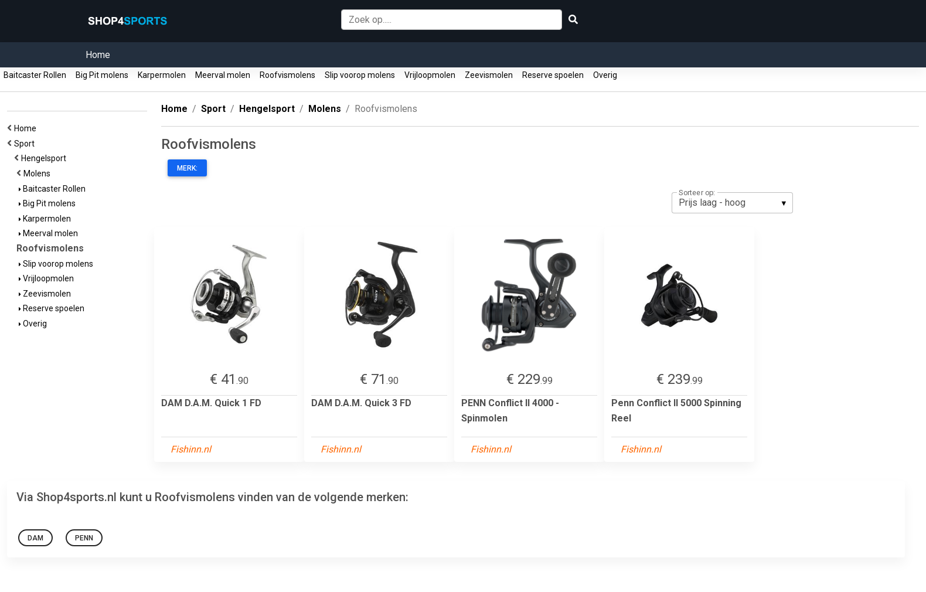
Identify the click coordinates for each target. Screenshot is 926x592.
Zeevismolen (488, 75)
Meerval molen (223, 75)
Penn (84, 538)
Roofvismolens (287, 75)
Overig (605, 75)
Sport (26, 143)
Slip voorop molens (360, 75)
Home (98, 54)
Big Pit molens (102, 75)
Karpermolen (161, 75)
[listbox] (732, 202)
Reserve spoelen (553, 75)
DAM (35, 538)
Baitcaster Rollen (35, 75)
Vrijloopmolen (430, 75)
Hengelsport (45, 158)
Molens (38, 173)
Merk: (187, 168)
